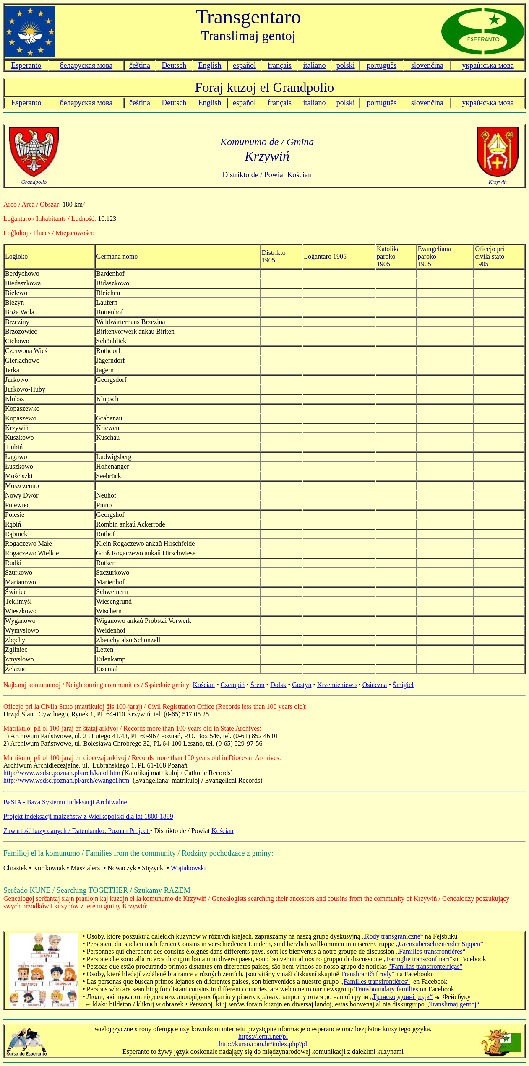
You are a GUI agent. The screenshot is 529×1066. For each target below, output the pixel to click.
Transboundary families (386, 989)
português (381, 65)
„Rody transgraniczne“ (392, 936)
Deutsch (174, 65)
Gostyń (301, 684)
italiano (314, 65)
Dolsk (278, 684)
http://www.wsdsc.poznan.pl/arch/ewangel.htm (66, 780)
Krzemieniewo (337, 684)
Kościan (204, 684)
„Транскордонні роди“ (401, 996)
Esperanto (26, 65)
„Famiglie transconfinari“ (417, 958)
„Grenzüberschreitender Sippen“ (439, 943)
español (244, 65)
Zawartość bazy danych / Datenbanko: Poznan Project (76, 830)
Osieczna (374, 684)
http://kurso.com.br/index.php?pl (263, 1044)
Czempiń (233, 684)
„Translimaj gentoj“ (452, 1004)
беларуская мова (86, 65)
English (210, 65)
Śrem (257, 684)
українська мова (488, 65)
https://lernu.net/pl (263, 1036)
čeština (139, 65)
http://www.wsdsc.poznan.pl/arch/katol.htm (61, 772)
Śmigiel (403, 684)
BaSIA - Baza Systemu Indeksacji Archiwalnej (66, 802)
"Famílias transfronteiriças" (425, 966)
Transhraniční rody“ (368, 974)
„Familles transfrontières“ (431, 951)
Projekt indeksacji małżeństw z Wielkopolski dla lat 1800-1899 (88, 816)
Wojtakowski (188, 867)
